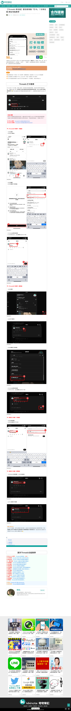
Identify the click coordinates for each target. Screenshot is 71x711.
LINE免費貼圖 (52, 34)
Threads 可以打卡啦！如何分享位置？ (21, 557)
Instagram (24, 6)
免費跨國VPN (52, 37)
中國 (56, 27)
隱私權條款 (40, 706)
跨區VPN (51, 32)
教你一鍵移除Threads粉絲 (18, 573)
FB (34, 6)
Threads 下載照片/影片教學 (19, 575)
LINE (32, 6)
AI (41, 6)
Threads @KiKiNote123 (19, 69)
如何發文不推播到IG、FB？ (18, 572)
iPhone (60, 27)
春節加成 (51, 27)
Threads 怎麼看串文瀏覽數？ (19, 565)
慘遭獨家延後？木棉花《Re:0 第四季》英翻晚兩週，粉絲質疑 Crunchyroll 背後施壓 (25, 74)
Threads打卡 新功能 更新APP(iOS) (22, 121)
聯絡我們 (25, 706)
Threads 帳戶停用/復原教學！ (18, 579)
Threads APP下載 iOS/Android (17, 582)
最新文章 (3, 6)
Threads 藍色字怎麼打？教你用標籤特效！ (22, 567)
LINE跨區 (61, 29)
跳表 (56, 24)
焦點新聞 (8, 6)
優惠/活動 (19, 6)
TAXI (56, 32)
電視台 (62, 37)
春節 (58, 34)
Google (38, 6)
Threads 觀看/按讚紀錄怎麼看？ (20, 564)
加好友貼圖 (52, 42)
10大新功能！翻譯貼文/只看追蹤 (18, 576)
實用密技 (23, 15)
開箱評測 (13, 6)
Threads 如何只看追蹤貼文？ (19, 578)
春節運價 (55, 29)
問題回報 (35, 706)
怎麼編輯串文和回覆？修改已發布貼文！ (21, 569)
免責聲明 (30, 706)
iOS (28, 6)
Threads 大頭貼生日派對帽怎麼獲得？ (21, 559)
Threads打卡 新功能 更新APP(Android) (24, 122)
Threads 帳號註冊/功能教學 (19, 584)
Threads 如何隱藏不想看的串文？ (20, 562)
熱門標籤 (53, 21)
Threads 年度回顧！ (20, 556)
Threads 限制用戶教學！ (18, 570)
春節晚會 (51, 24)
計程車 (51, 39)
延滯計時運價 (57, 39)
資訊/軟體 (46, 6)
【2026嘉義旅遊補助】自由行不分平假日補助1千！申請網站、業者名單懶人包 (24, 78)
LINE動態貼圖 (61, 24)
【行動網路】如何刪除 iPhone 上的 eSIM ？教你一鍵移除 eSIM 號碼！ (23, 76)
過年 (58, 37)
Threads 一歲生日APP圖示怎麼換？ (21, 561)
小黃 (62, 39)
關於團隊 (45, 706)
